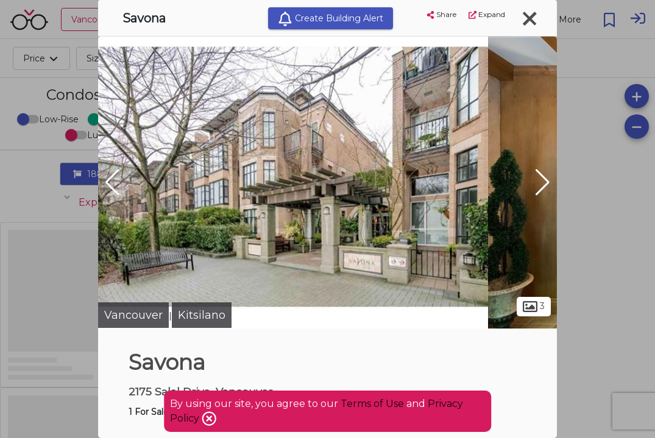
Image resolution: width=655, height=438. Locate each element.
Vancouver (133, 315)
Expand (487, 14)
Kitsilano (201, 315)
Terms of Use (372, 403)
